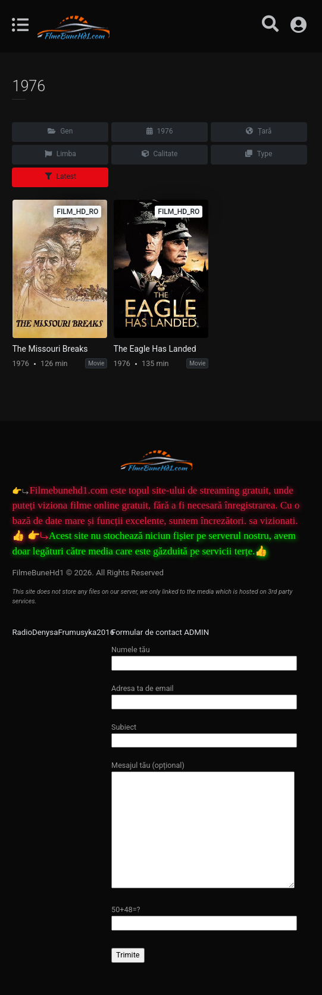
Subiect (204, 734)
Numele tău (204, 656)
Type (258, 154)
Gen (60, 131)
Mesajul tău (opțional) (203, 825)
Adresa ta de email (204, 695)
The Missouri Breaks (50, 349)
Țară (258, 131)
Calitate (160, 154)
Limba (60, 154)
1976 (159, 131)
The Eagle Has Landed (155, 349)
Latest (60, 176)
